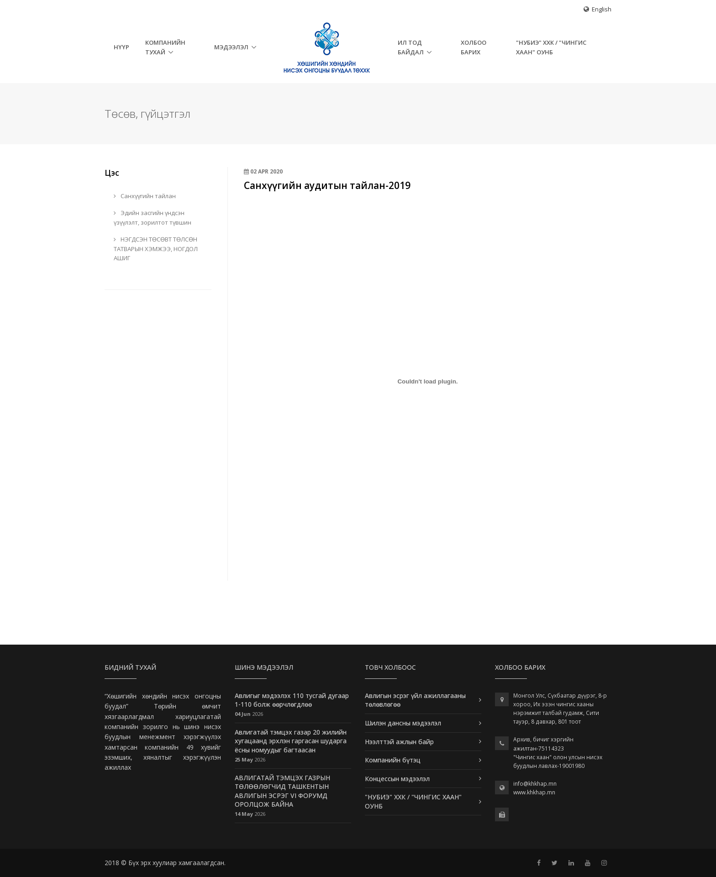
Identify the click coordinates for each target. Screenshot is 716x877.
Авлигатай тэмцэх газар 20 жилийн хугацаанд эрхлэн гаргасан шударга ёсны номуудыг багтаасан (291, 741)
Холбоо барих (473, 47)
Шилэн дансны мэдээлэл (403, 723)
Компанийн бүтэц (393, 760)
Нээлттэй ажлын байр (399, 741)
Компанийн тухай (165, 47)
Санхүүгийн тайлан (145, 196)
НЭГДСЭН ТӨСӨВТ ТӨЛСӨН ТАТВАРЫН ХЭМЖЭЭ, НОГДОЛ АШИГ (156, 249)
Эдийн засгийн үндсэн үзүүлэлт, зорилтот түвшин (152, 217)
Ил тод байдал (411, 47)
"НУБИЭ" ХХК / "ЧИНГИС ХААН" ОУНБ (551, 47)
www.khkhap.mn (534, 792)
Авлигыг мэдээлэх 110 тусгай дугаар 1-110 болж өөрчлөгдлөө (292, 700)
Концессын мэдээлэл (397, 778)
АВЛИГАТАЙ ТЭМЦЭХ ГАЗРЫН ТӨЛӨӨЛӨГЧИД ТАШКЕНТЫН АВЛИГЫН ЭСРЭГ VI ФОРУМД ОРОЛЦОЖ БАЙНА (282, 791)
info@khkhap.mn (535, 784)
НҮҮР (121, 47)
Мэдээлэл (231, 47)
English (601, 9)
